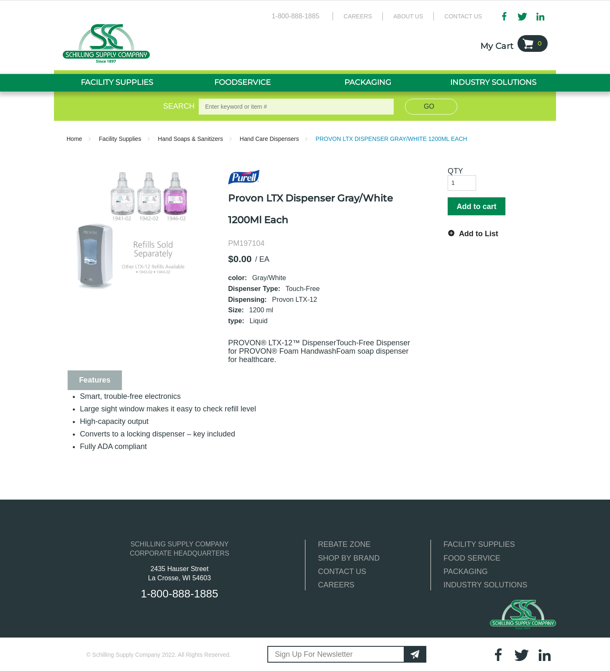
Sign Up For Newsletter (314, 654)
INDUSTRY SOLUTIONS (485, 585)
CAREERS (336, 585)
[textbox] (296, 107)
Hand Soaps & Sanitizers (190, 138)
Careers (357, 16)
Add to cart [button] (476, 206)
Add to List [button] (478, 234)
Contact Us (463, 16)
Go (429, 106)
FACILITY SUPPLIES (479, 544)
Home (74, 138)
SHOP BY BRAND (348, 558)
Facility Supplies (120, 138)
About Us (408, 16)
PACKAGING (465, 571)
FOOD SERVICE (471, 558)
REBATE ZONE (344, 544)
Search (177, 106)
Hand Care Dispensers (269, 138)
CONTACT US (342, 571)
